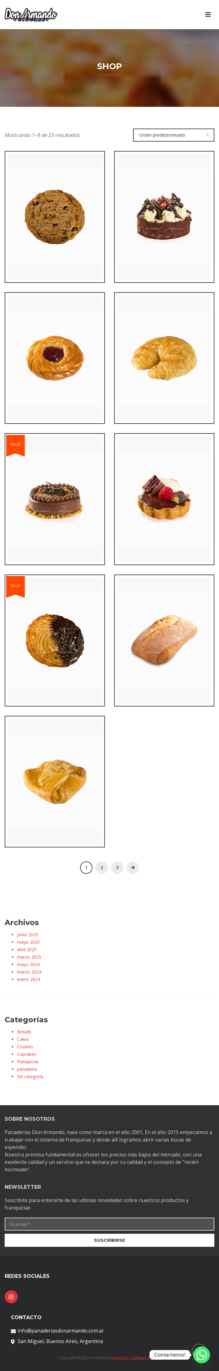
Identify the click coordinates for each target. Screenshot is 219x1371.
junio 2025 (27, 934)
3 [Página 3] (117, 867)
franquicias (28, 1062)
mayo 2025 (28, 942)
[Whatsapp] (201, 1354)
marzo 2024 (29, 972)
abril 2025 (27, 949)
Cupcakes (26, 1054)
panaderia (27, 1069)
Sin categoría (30, 1076)
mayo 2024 (28, 964)
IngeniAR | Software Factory (136, 1357)
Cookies (25, 1047)
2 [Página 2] (102, 867)
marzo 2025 (29, 957)
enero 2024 (28, 979)
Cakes (23, 1039)
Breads (24, 1032)
